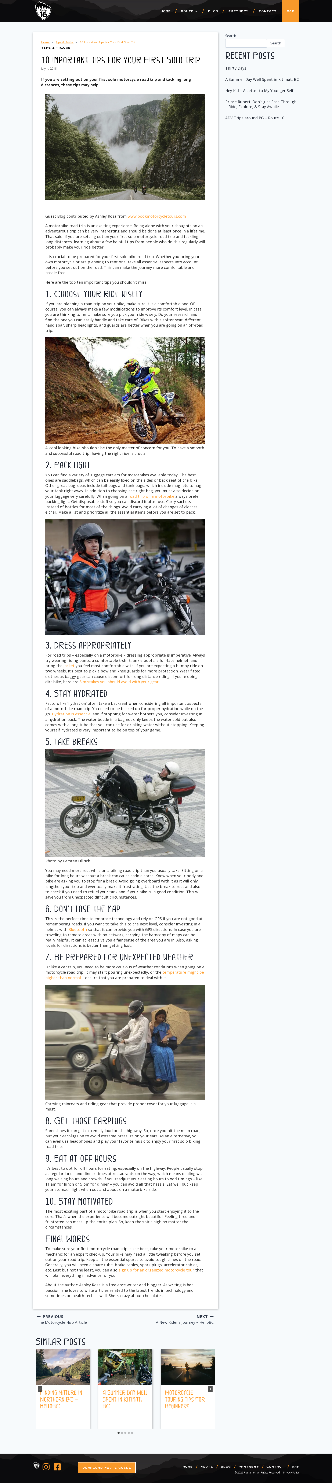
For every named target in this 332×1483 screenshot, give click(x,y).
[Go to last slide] (40, 1389)
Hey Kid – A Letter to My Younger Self (259, 90)
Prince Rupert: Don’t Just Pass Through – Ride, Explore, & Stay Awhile (260, 104)
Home (165, 11)
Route (206, 1466)
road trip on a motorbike (151, 496)
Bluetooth (77, 929)
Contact (268, 11)
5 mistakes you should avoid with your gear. (119, 681)
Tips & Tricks (56, 47)
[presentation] (63, 1367)
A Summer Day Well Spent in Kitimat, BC (124, 1399)
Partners (238, 11)
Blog (213, 11)
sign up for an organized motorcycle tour (156, 1270)
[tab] (119, 1433)
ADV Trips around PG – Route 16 (254, 117)
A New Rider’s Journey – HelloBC (171, 1319)
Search (230, 35)
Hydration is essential (71, 713)
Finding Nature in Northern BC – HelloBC (61, 1399)
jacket (68, 665)
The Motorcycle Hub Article (79, 1319)
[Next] (210, 1389)
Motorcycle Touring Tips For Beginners (185, 1399)
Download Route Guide (106, 1467)
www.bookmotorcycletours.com (157, 216)
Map (290, 11)
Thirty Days (235, 68)
